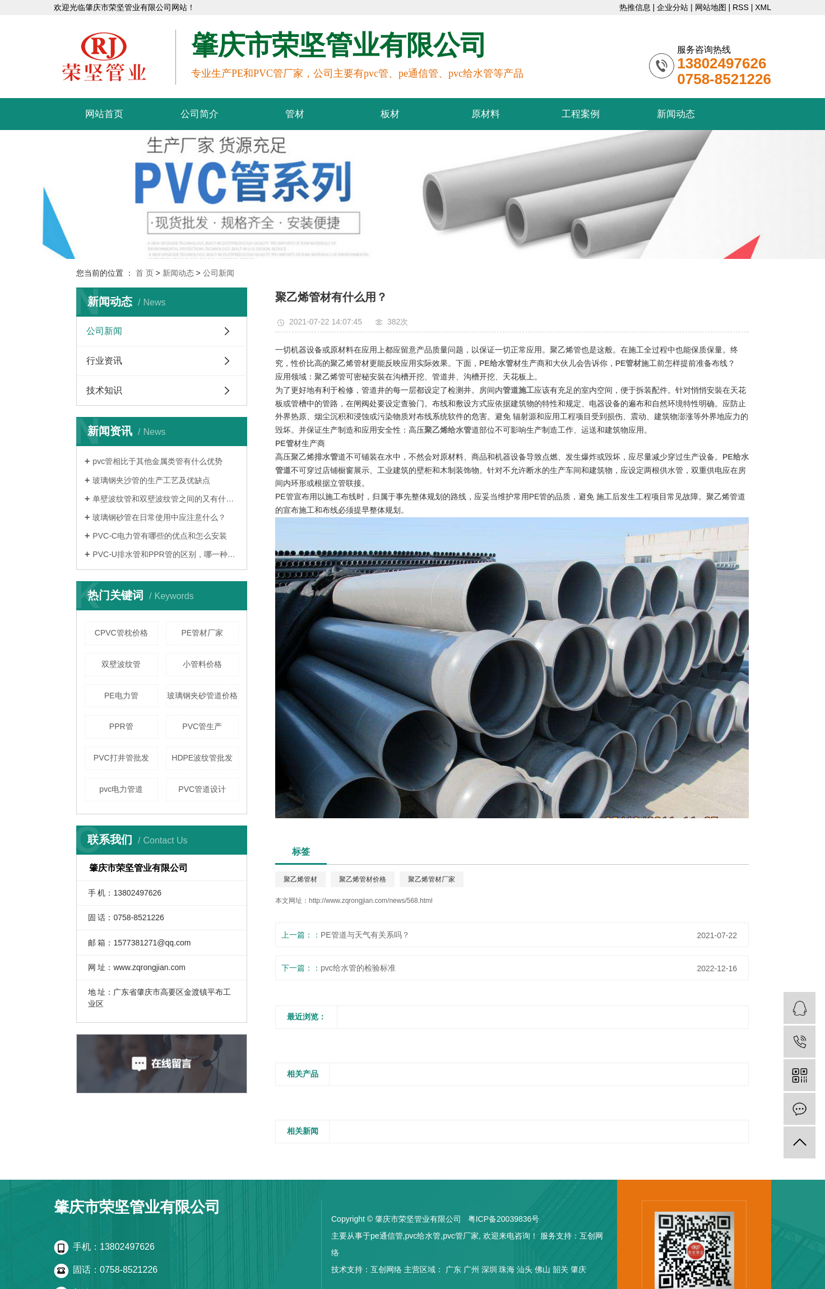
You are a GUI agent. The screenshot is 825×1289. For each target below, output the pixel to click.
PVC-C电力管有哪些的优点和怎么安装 (159, 535)
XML (763, 7)
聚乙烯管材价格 (362, 879)
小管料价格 (202, 664)
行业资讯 (104, 360)
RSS (741, 7)
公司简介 (199, 114)
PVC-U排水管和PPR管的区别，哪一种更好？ (165, 554)
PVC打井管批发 (121, 757)
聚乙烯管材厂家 (431, 879)
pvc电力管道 (121, 789)
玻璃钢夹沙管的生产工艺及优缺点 (151, 480)
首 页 (145, 272)
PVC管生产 (202, 726)
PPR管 (121, 726)
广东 (453, 1269)
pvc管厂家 (461, 1235)
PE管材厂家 (202, 632)
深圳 (489, 1269)
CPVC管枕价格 (121, 632)
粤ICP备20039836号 (504, 1218)
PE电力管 (121, 695)
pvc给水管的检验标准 (358, 967)
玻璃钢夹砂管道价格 (202, 695)
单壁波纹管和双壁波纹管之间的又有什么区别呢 (165, 498)
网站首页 (104, 114)
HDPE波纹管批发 (202, 757)
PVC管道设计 (202, 789)
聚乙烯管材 (300, 879)
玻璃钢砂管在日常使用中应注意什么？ (159, 517)
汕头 (524, 1269)
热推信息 (635, 7)
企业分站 (672, 7)
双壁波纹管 (121, 664)
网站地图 (710, 7)
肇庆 (578, 1269)
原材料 (485, 114)
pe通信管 (386, 1235)
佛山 (542, 1269)
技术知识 (104, 390)
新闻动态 (676, 114)
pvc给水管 (423, 1235)
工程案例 (581, 114)
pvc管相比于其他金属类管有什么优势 (157, 461)
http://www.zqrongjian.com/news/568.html (371, 901)
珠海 (507, 1269)
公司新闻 (218, 272)
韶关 (560, 1269)
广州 (471, 1269)
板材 (390, 114)
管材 (294, 114)
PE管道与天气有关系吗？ (365, 934)
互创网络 (386, 1269)
